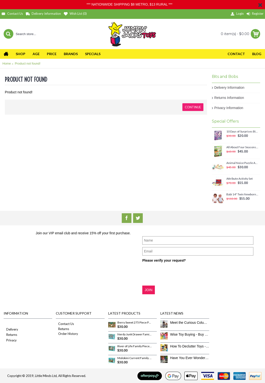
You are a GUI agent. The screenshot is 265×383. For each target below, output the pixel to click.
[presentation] (179, 273)
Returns (10, 335)
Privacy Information (228, 108)
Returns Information (229, 98)
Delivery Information (229, 87)
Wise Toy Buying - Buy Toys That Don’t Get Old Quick (189, 334)
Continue (193, 107)
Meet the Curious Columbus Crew (189, 322)
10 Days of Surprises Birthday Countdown (242, 131)
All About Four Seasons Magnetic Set (242, 147)
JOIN (148, 290)
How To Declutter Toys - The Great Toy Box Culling (189, 346)
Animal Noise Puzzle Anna (242, 163)
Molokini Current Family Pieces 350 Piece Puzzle (134, 358)
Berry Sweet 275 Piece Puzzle (134, 322)
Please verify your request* (164, 260)
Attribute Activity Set (239, 178)
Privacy (10, 340)
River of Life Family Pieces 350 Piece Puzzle (134, 346)
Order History (67, 334)
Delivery (11, 329)
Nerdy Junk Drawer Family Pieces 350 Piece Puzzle (134, 334)
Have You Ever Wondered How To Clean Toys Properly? (189, 358)
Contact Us (65, 324)
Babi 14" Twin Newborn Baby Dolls (242, 194)
